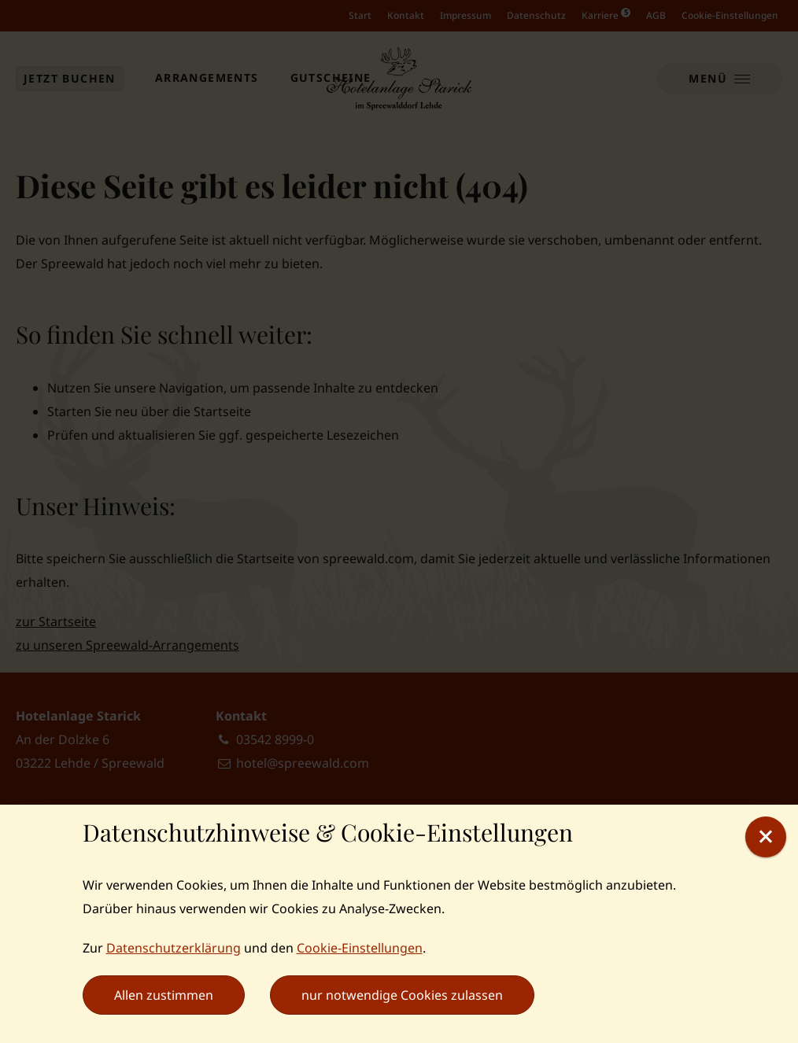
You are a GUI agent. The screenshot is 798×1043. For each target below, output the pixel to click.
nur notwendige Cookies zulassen (402, 995)
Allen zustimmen (163, 995)
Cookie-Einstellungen (360, 947)
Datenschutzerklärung (173, 947)
